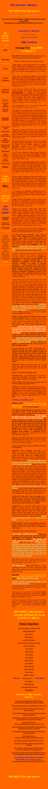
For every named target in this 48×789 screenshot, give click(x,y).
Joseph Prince (29, 660)
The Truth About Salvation (5, 104)
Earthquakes (5, 151)
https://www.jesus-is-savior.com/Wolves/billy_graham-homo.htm (29, 736)
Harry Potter (29, 649)
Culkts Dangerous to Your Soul (5, 140)
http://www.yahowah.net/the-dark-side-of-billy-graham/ (29, 744)
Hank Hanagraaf (29, 646)
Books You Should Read (5, 223)
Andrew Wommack (29, 631)
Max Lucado (29, 672)
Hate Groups (5, 163)
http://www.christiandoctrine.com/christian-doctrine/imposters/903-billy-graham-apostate (29, 701)
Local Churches (29, 666)
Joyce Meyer (29, 663)
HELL (5, 186)
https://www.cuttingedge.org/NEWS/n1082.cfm (29, 740)
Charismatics (5, 131)
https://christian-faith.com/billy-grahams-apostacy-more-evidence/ (29, 709)
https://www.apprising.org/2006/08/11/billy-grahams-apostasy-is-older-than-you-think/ (29, 727)
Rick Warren (29, 681)
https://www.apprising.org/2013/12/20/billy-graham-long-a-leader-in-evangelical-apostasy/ (29, 718)
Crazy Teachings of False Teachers (29, 643)
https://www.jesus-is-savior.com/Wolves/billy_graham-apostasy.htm (29, 723)
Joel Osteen (29, 654)
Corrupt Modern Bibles (5, 135)
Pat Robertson (27, 678)
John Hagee (29, 657)
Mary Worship (29, 669)
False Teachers (5, 159)
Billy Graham (29, 637)
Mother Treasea (29, 675)
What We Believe (5, 110)
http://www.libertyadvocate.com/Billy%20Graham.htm (29, 706)
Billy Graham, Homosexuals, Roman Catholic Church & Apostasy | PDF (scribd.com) (29, 749)
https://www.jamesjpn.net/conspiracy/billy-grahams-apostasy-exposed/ (29, 714)
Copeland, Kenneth (29, 640)
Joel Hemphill (29, 652)
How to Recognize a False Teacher (29, 628)
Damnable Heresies (5, 119)
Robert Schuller (29, 684)
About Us (5, 100)
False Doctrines (5, 155)
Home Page (5, 228)
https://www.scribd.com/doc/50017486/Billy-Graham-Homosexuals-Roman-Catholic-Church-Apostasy (29, 753)
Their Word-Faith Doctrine (29, 687)
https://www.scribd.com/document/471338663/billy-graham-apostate (29, 732)
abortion (34, 244)
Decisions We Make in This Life (5, 146)
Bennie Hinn (29, 634)
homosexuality (17, 92)
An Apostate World (5, 127)
